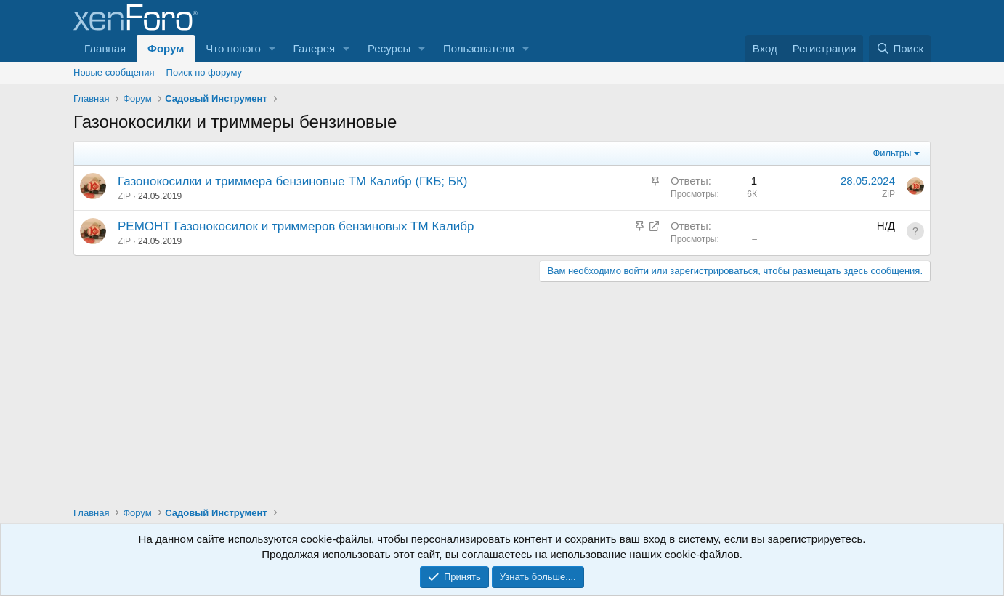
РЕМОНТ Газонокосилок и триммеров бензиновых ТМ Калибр (296, 226)
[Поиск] (900, 48)
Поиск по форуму (204, 72)
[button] (272, 48)
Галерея (314, 48)
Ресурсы (389, 48)
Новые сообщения (114, 72)
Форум (165, 48)
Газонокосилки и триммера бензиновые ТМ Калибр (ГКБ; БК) (293, 181)
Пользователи (478, 48)
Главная (105, 48)
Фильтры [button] (892, 153)
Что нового (233, 48)
